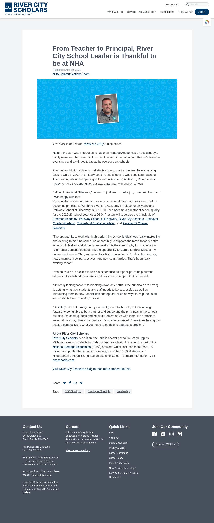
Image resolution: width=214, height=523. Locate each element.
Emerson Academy (65, 219)
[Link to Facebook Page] (154, 434)
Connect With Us (166, 444)
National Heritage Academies (72, 347)
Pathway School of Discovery (98, 219)
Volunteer (114, 437)
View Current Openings (78, 450)
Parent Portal (170, 4)
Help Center (185, 11)
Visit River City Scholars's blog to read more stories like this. (92, 369)
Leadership (123, 391)
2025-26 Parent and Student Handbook (123, 475)
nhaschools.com (63, 360)
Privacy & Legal (117, 448)
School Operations (118, 453)
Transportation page (41, 475)
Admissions (167, 11)
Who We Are (115, 11)
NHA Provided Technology (122, 468)
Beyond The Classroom (141, 11)
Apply (201, 11)
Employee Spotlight (99, 391)
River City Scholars (131, 219)
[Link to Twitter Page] (163, 434)
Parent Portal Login (119, 463)
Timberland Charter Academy (96, 223)
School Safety (116, 458)
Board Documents (118, 442)
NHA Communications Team (71, 74)
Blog (111, 432)
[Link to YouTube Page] (180, 434)
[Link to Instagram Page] (171, 434)
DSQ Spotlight (73, 391)
